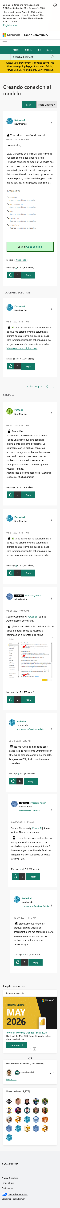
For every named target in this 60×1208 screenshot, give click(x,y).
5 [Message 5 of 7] (23, 954)
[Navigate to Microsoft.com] (11, 35)
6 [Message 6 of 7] (16, 358)
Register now (10, 25)
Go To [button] (49, 49)
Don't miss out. (45, 69)
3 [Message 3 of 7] (18, 773)
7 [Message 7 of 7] (16, 487)
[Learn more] (16, 1045)
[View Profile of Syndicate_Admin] (33, 595)
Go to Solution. (34, 246)
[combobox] (33, 57)
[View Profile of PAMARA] (18, 410)
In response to (30, 729)
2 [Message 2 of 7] (16, 692)
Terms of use (8, 1182)
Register (16, 49)
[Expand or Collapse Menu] (4, 42)
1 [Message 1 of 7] (16, 267)
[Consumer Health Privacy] (30, 1198)
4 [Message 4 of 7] (20, 869)
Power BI (32, 616)
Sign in (28, 49)
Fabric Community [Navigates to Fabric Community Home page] (36, 35)
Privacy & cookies (10, 1177)
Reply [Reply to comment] (28, 366)
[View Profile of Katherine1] (19, 119)
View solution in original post (22, 348)
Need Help (21, 260)
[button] (29, 104)
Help (38, 49)
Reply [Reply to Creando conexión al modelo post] (28, 275)
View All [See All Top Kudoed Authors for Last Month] (11, 1079)
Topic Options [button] (45, 104)
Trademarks (7, 1188)
